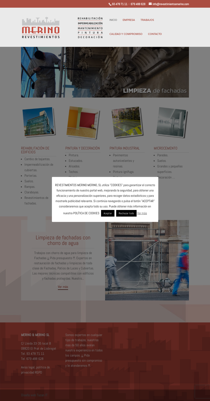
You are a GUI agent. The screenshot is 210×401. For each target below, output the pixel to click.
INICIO (113, 20)
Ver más (142, 213)
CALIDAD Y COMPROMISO (125, 34)
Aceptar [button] (108, 213)
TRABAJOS (147, 20)
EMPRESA (129, 20)
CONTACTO (155, 34)
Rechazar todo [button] (126, 213)
